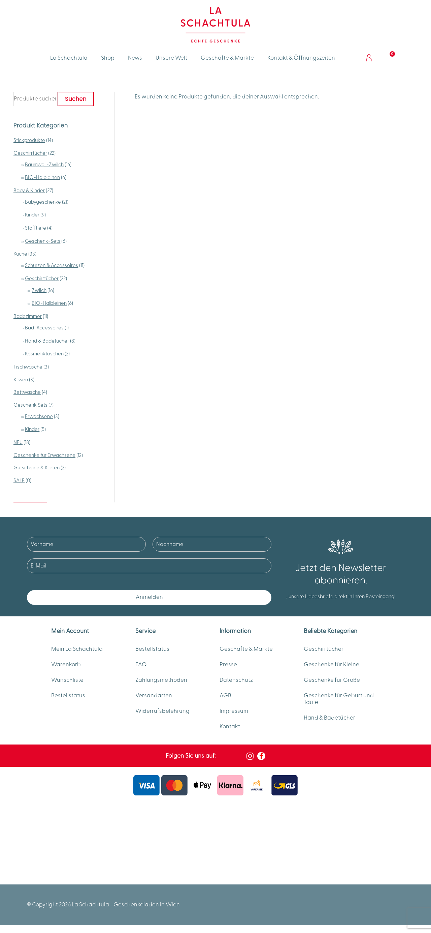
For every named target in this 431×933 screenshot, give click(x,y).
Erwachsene (39, 416)
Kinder (32, 215)
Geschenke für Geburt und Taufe (339, 699)
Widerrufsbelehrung (162, 711)
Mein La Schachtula (77, 649)
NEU (18, 442)
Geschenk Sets (30, 405)
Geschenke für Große (332, 680)
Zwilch (39, 290)
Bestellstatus (68, 695)
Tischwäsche (27, 367)
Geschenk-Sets (42, 241)
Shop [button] (107, 58)
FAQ (141, 664)
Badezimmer (27, 316)
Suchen (76, 99)
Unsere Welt (171, 58)
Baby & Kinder (29, 190)
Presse (228, 664)
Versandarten (153, 695)
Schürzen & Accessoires (51, 265)
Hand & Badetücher (47, 341)
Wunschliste (67, 680)
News (135, 58)
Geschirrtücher (30, 153)
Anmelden (149, 597)
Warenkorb (66, 664)
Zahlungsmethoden (161, 680)
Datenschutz (236, 680)
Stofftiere (35, 228)
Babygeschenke (43, 202)
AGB (225, 695)
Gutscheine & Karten (36, 468)
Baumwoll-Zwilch (44, 165)
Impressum (234, 711)
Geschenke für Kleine (331, 664)
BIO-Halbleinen (42, 177)
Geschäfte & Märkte (227, 58)
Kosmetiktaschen (44, 354)
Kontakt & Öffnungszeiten (301, 58)
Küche (20, 254)
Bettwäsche (27, 392)
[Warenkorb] (388, 58)
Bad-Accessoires (44, 328)
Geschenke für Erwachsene (44, 455)
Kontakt (230, 726)
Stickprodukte (29, 140)
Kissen (20, 380)
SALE (19, 480)
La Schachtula (69, 58)
